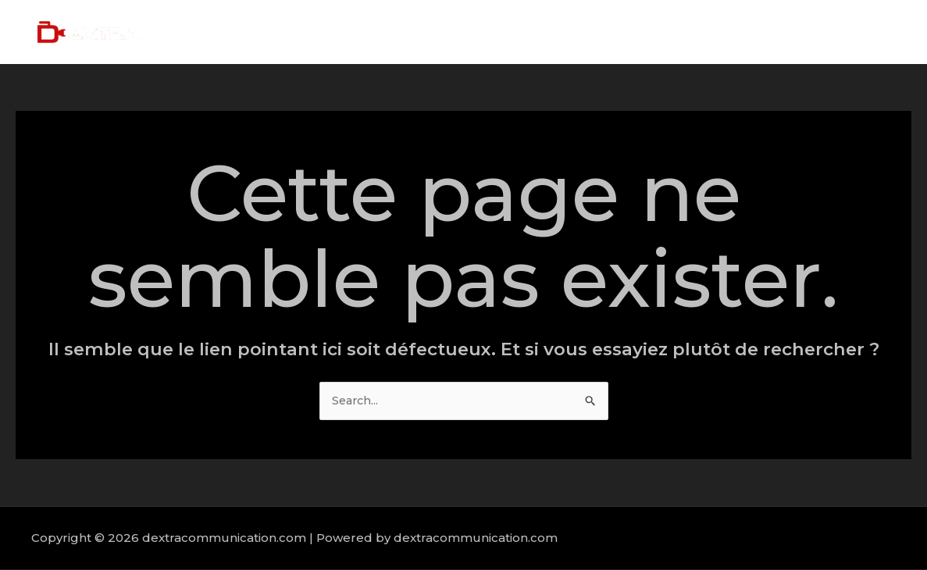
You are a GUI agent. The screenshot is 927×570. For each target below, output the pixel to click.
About (648, 31)
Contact (864, 31)
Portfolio (791, 31)
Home (587, 31)
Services (716, 31)
